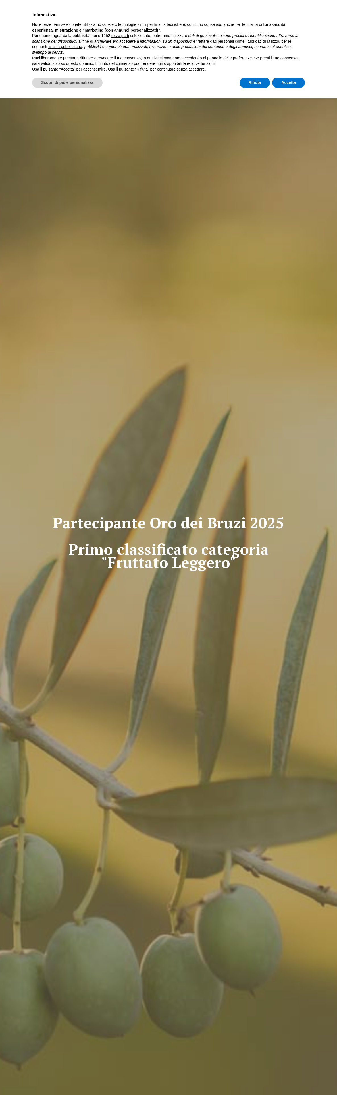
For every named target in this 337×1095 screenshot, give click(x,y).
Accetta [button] (288, 1079)
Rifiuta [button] (255, 1079)
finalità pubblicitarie (65, 1043)
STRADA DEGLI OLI (200, 28)
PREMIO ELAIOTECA (131, 28)
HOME (81, 28)
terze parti (120, 1032)
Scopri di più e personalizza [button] (67, 1079)
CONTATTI (255, 28)
